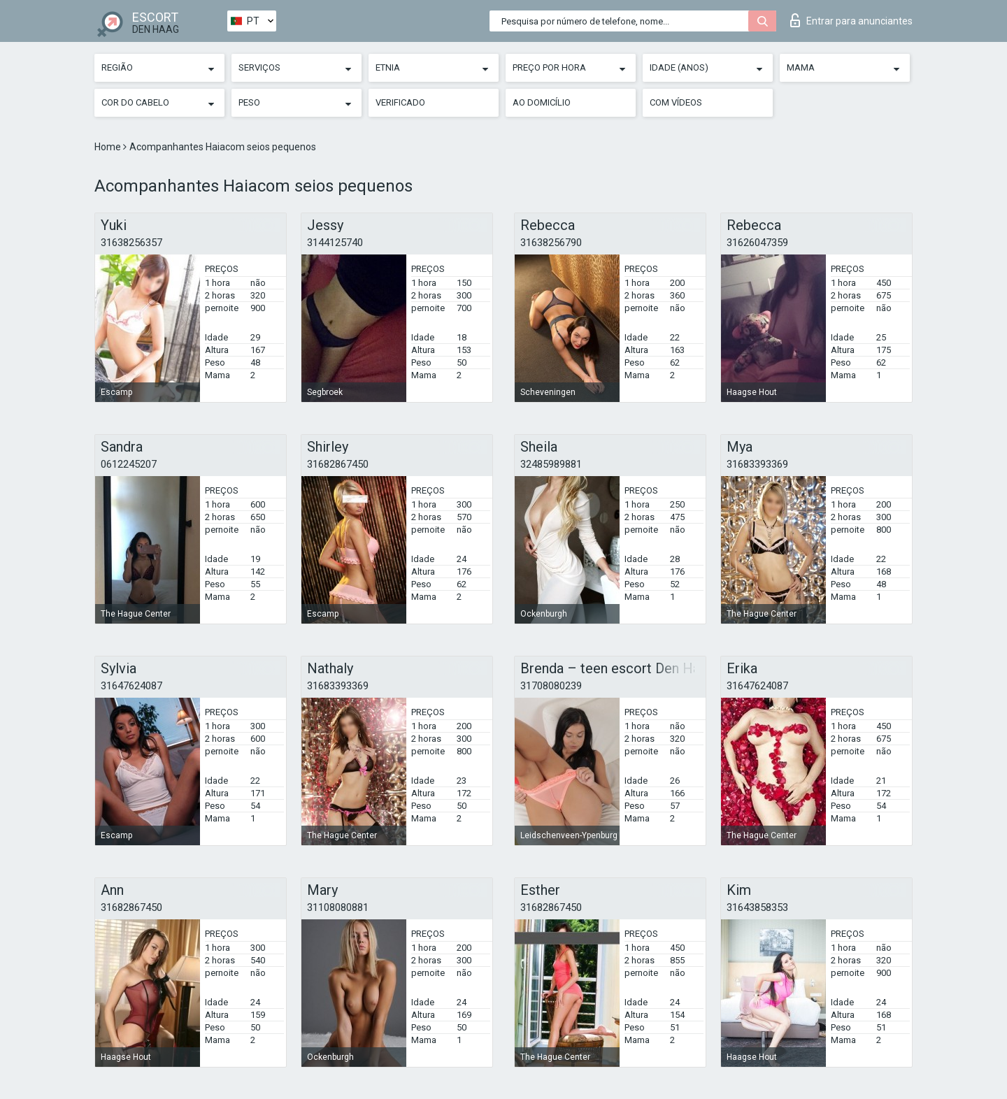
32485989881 (551, 464)
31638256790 (551, 242)
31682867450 (338, 464)
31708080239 (551, 686)
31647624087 (131, 686)
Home (108, 146)
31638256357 (131, 242)
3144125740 (335, 242)
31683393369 (757, 464)
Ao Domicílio (542, 102)
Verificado (400, 102)
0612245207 (129, 464)
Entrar (851, 20)
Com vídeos (676, 102)
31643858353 (757, 907)
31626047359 (757, 242)
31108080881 (338, 907)
